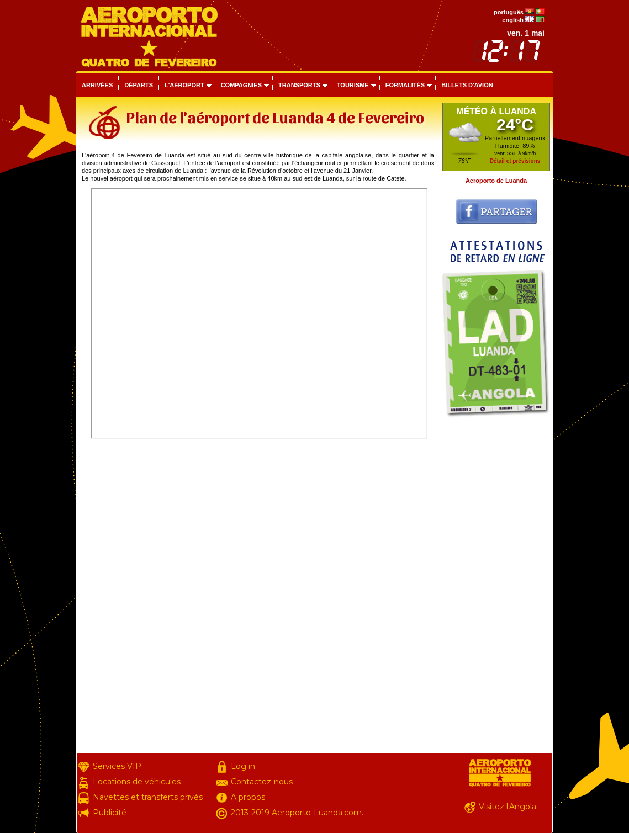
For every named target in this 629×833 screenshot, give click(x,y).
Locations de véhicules (137, 782)
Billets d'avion (467, 85)
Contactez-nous (262, 782)
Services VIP (117, 766)
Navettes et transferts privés (148, 797)
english (513, 20)
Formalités (405, 85)
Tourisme (353, 85)
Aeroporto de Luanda (496, 180)
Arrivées (97, 85)
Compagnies (241, 85)
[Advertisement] (496, 587)
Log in (243, 766)
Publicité (109, 813)
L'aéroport (184, 85)
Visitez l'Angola (507, 806)
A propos (248, 797)
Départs (138, 85)
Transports (299, 85)
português (509, 12)
